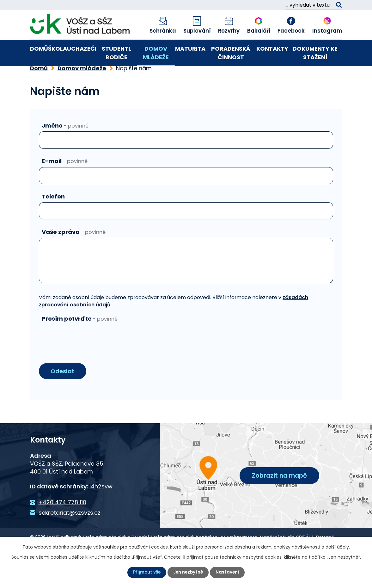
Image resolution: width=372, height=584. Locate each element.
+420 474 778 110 (62, 524)
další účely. (338, 547)
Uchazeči (81, 49)
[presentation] (87, 358)
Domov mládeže (156, 53)
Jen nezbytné (188, 572)
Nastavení (229, 572)
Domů (39, 49)
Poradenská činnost (230, 53)
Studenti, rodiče (116, 53)
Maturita (190, 49)
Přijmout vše (146, 572)
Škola (57, 49)
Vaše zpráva (74, 253)
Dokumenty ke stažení (315, 53)
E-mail (65, 182)
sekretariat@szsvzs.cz (70, 534)
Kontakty (272, 49)
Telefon (53, 218)
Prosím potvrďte (80, 340)
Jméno (65, 147)
